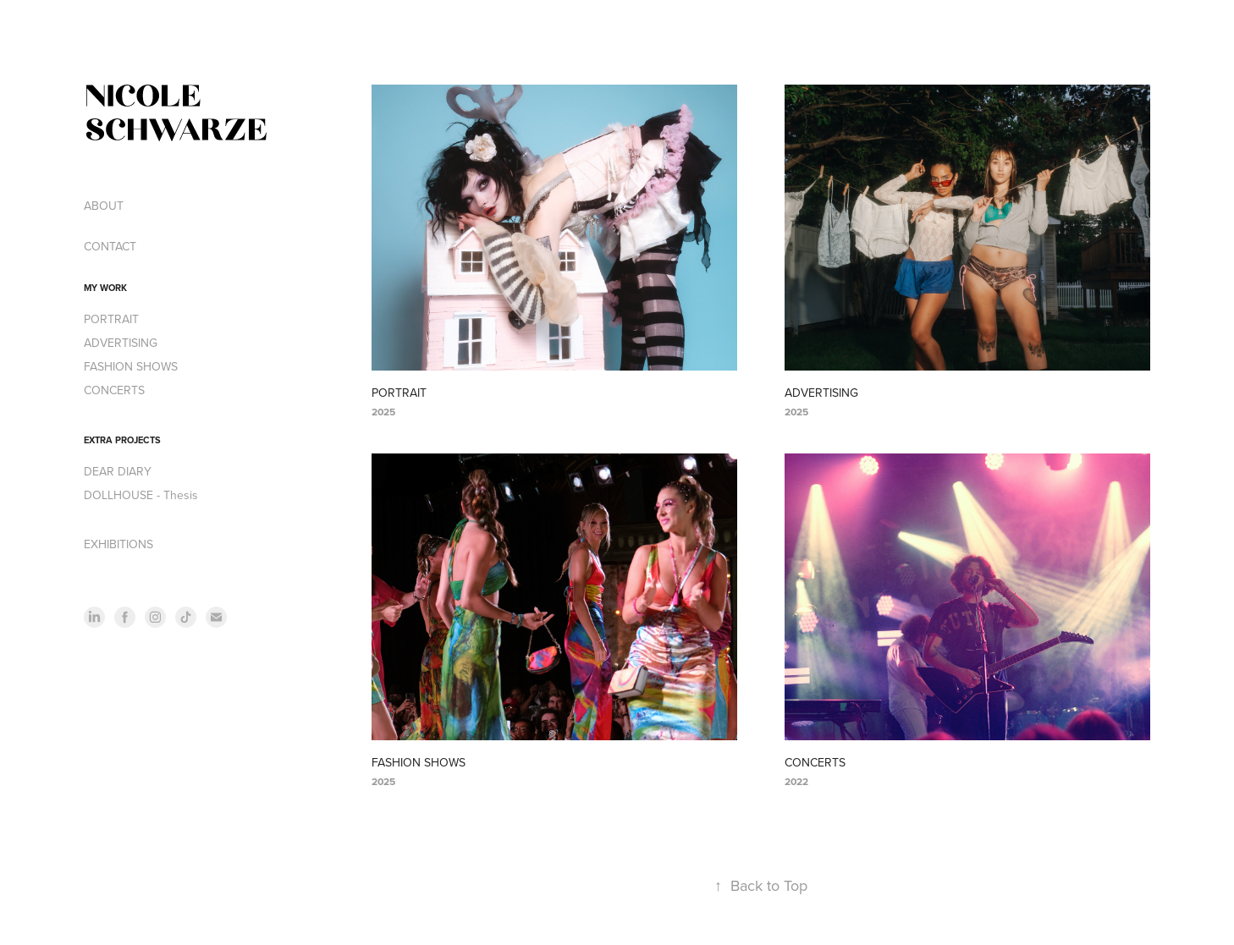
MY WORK (105, 287)
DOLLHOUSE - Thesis (141, 494)
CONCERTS (114, 390)
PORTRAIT (111, 318)
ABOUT (104, 205)
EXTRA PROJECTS (122, 440)
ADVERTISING (120, 342)
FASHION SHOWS (131, 366)
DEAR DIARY (117, 471)
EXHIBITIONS (118, 544)
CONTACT (110, 246)
